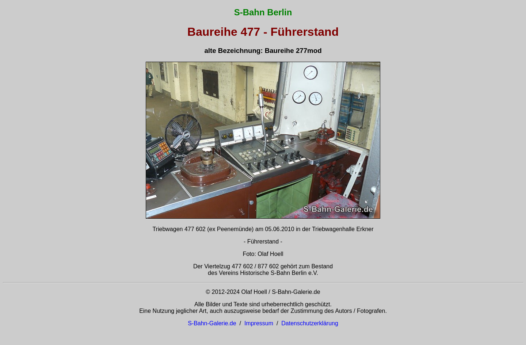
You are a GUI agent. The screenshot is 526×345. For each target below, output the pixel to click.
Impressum (258, 323)
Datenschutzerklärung (309, 323)
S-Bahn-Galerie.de (212, 323)
